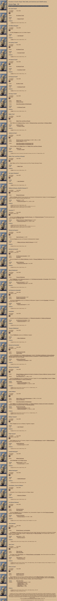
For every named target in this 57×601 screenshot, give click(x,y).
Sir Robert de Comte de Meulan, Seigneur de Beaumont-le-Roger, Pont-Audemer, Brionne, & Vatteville (32, 356)
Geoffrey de (20, 573)
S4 (11, 207)
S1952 (12, 520)
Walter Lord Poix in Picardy (23, 121)
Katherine (20, 584)
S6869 (12, 22)
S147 (12, 563)
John (20, 554)
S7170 (12, 448)
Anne (19, 510)
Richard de (20, 195)
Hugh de (19, 237)
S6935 (12, 387)
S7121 (12, 205)
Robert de (21, 383)
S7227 (12, 541)
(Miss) (25, 259)
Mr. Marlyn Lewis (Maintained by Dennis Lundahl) (31, 598)
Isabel (19, 353)
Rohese (48, 123)
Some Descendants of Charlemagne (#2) (24, 144)
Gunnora (53, 197)
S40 (11, 388)
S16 (11, 206)
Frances (49, 512)
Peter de (30, 533)
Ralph (24, 460)
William (51, 440)
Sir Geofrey (20, 15)
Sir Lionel (20, 52)
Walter (18, 100)
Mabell (20, 574)
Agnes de (27, 379)
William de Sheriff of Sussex (24, 217)
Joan (20, 181)
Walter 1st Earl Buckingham (23, 398)
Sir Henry (19, 83)
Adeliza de (19, 101)
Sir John (17, 513)
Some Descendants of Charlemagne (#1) (24, 143)
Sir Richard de (21, 256)
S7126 (12, 267)
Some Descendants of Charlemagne (23, 401)
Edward (20, 18)
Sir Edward (20, 49)
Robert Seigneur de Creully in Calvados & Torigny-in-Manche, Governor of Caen (35, 374)
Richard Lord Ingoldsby (23, 530)
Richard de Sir (22, 263)
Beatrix (20, 586)
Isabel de (44, 356)
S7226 (12, 153)
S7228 (12, 562)
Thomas (38, 259)
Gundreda (18, 257)
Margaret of (21, 495)
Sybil (20, 376)
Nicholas (20, 509)
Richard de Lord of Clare (36, 123)
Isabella (38, 440)
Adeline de (20, 298)
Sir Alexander (21, 582)
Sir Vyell (20, 444)
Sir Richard (20, 66)
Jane (20, 35)
